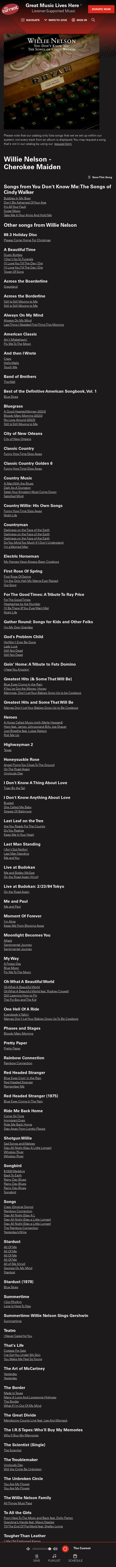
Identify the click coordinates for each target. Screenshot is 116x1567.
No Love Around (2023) (19, 420)
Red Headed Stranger (18, 1082)
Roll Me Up (11, 735)
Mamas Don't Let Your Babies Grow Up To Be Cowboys (41, 1019)
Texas (7, 750)
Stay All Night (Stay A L (19, 1215)
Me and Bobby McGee (19, 873)
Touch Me (10, 367)
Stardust (9, 1272)
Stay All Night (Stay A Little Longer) (27, 1148)
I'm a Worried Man (16, 547)
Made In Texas (13, 1393)
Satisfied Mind (14, 496)
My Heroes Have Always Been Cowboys (31, 562)
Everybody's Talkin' (16, 1014)
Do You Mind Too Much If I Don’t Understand (33, 542)
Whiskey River (14, 1152)
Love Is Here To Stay (17, 1306)
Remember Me (14, 1086)
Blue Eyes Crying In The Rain (23, 1101)
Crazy (7, 359)
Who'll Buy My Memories (21, 1435)
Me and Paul (12, 906)
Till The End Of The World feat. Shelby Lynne (33, 1526)
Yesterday (10, 1374)
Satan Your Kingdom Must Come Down (30, 492)
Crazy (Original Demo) (18, 1207)
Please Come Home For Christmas (27, 240)
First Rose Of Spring (17, 576)
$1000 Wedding (14, 1171)
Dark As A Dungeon (17, 488)
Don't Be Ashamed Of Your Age (25, 202)
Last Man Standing (16, 853)
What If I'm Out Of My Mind (22, 1406)
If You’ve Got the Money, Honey (25, 688)
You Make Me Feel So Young (23, 1359)
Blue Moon (11, 968)
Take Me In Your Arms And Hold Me (28, 215)
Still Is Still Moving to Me (21, 301)
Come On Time (14, 1116)
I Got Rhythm (13, 1302)
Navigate (30, 20)
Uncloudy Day (13, 773)
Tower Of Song (14, 272)
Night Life (10, 515)
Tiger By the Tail (14, 788)
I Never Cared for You (18, 1336)
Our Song (10, 585)
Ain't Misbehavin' (16, 339)
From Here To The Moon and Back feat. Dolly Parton (38, 1518)
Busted (9, 803)
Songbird (10, 1192)
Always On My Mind (18, 320)
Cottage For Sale (15, 1351)
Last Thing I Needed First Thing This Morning (34, 325)
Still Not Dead (13, 650)
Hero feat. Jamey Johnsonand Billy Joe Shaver (35, 727)
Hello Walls (11, 363)
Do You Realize (14, 830)
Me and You (11, 858)
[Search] (93, 19)
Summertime (13, 1321)
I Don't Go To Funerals (18, 259)
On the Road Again (16, 892)
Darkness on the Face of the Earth (27, 530)
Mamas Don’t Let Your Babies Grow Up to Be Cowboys (41, 708)
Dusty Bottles (13, 255)
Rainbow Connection (18, 1063)
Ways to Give (55, 20)
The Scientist (12, 1450)
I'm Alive (10, 921)
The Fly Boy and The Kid (20, 1000)
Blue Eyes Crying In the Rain (23, 684)
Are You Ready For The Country (24, 826)
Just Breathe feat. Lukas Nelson (25, 731)
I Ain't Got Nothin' (16, 849)
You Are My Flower (17, 1484)
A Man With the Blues (18, 483)
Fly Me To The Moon (17, 344)
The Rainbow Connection (21, 1228)
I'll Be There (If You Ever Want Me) (26, 608)
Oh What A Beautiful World (22, 987)
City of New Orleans (17, 439)
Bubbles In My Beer (17, 198)
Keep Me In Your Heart (19, 835)
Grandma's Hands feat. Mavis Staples (29, 1522)
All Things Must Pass (18, 1503)
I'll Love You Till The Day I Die (23, 263)
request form (63, 144)
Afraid (8, 940)
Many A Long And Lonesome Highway (30, 1397)
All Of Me (10, 1247)
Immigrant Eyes (14, 1120)
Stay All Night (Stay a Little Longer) (27, 1219)
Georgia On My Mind (18, 1268)
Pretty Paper (12, 1048)
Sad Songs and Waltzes (19, 1143)
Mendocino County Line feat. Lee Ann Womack (35, 1420)
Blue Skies (11, 397)
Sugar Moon (12, 211)
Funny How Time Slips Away (23, 454)
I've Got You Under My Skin (22, 1355)
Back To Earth (13, 1175)
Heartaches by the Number (22, 604)
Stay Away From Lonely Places (24, 1129)
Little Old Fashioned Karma (22, 1541)
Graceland (11, 286)
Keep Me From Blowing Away (24, 926)
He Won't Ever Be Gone (20, 642)
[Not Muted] (28, 1549)
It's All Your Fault (15, 207)
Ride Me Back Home (18, 1124)
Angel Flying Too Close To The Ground (29, 765)
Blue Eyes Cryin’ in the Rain (22, 1078)
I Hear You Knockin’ (16, 669)
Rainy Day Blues (15, 1179)
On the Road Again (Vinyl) (21, 877)
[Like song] (100, 177)
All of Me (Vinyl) (14, 1264)
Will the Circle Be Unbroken (23, 1469)
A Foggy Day (12, 964)
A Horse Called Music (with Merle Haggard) (33, 722)
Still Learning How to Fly (20, 995)
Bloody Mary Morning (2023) (23, 416)
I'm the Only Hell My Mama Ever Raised (31, 581)
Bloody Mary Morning (18, 1033)
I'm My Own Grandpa (18, 627)
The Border (11, 1401)
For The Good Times (17, 600)
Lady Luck (11, 646)
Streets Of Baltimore (18, 811)
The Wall (9, 382)
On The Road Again (17, 769)
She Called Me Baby (18, 807)
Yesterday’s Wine (15, 1232)
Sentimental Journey (18, 945)
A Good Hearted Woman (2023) (25, 411)
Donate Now (101, 9)
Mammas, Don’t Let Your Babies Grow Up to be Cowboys (42, 693)
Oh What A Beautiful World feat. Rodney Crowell (36, 991)
